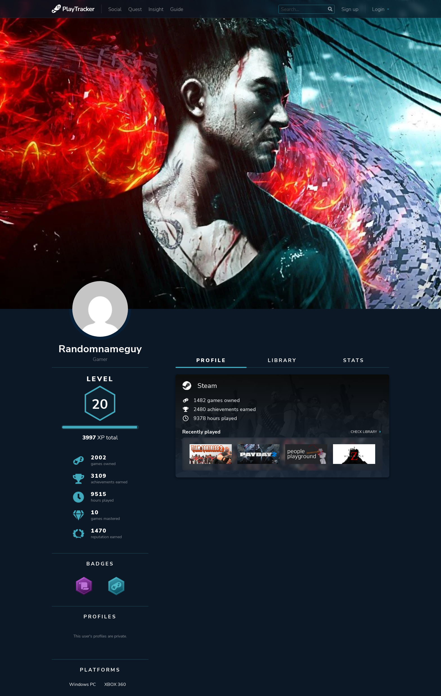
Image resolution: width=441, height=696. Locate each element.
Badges (100, 563)
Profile (211, 360)
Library (282, 360)
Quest (135, 9)
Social (115, 9)
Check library (366, 431)
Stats (353, 360)
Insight (155, 9)
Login (380, 9)
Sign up (349, 9)
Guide (176, 9)
